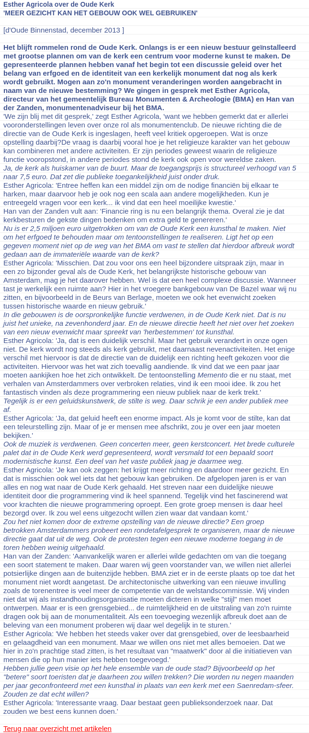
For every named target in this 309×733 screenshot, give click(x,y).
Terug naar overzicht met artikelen (57, 728)
